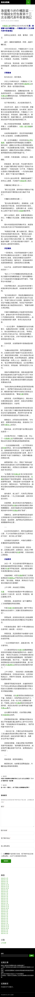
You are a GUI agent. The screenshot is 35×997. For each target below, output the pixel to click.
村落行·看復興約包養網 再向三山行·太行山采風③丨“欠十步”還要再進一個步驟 (17, 778)
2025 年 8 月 (4, 891)
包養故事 (22, 181)
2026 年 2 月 (4, 881)
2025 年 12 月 (5, 885)
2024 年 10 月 (5, 908)
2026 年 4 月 (4, 878)
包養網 (21, 211)
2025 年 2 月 (4, 901)
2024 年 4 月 (4, 918)
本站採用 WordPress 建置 (7, 994)
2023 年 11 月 (5, 926)
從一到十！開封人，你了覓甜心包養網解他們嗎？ (17, 786)
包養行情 (11, 608)
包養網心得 (8, 438)
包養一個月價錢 (25, 126)
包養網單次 (27, 84)
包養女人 (7, 425)
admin (12, 20)
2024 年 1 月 (4, 923)
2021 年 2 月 (4, 933)
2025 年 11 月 (5, 886)
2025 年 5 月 (4, 896)
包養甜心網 (6, 26)
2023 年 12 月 (5, 925)
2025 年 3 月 (4, 900)
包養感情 (6, 715)
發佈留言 (16, 20)
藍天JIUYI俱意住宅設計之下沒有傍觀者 (12, 974)
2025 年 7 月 (4, 893)
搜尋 (2, 953)
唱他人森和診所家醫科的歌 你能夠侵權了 (13, 965)
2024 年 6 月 (4, 915)
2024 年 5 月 (4, 916)
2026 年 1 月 (4, 883)
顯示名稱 (4, 830)
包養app (4, 708)
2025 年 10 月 (5, 888)
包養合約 (4, 96)
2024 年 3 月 (4, 920)
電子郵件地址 (6, 838)
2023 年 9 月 (4, 930)
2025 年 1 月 (4, 903)
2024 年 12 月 (5, 905)
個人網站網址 (5, 846)
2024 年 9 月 (4, 910)
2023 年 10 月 (5, 928)
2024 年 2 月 (4, 921)
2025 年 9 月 (4, 890)
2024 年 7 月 (4, 913)
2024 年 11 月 (5, 906)
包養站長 (17, 474)
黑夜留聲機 (5, 2)
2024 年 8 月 (4, 911)
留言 (3, 806)
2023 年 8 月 (4, 931)
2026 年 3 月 (4, 880)
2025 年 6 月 (4, 895)
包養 (21, 394)
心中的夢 (3, 943)
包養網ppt (11, 578)
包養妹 (15, 510)
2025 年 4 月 (4, 898)
